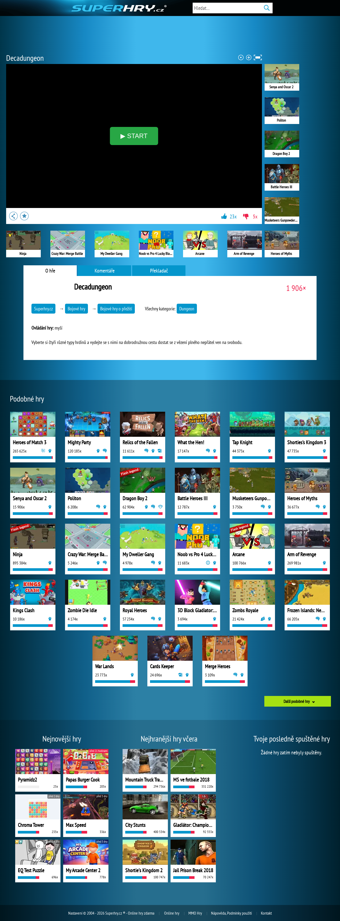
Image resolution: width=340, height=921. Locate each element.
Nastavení (75, 913)
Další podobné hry (297, 701)
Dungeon (186, 309)
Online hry (171, 913)
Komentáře (105, 270)
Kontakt (266, 913)
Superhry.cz (43, 309)
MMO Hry (195, 913)
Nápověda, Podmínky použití (231, 913)
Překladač (159, 270)
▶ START (133, 135)
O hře (50, 270)
